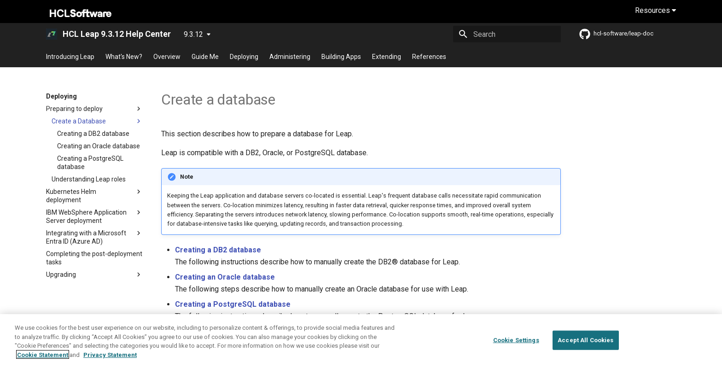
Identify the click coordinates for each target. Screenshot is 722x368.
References (429, 56)
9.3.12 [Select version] (193, 34)
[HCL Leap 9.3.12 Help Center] (51, 34)
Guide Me (205, 56)
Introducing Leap (70, 56)
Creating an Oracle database (225, 277)
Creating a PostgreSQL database (233, 304)
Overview (166, 56)
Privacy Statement (110, 361)
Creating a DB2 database (218, 249)
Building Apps (341, 56)
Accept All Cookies (585, 346)
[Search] (507, 34)
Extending (386, 56)
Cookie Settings (516, 346)
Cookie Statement (42, 361)
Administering (289, 56)
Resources (655, 10)
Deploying (244, 56)
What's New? (123, 56)
